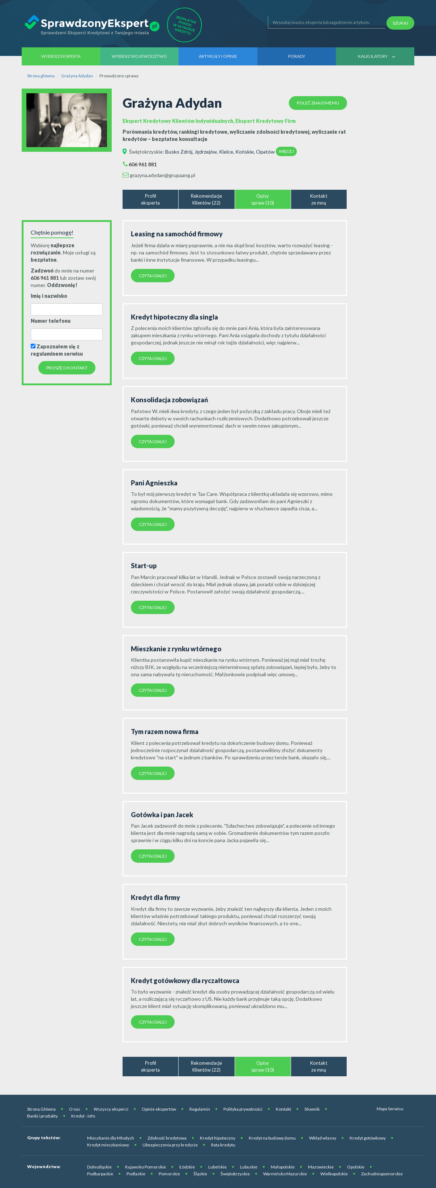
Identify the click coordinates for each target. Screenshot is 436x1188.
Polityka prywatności (242, 1109)
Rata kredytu (223, 1145)
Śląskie (200, 1173)
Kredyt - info (83, 1116)
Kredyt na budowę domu (272, 1138)
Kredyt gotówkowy (368, 1138)
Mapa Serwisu (390, 1108)
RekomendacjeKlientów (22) (206, 199)
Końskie (244, 152)
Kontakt (283, 1109)
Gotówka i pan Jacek (162, 815)
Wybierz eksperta (61, 56)
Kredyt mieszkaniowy (108, 1145)
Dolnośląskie (99, 1167)
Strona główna (41, 75)
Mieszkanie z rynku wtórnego (176, 649)
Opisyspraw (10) (262, 199)
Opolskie (355, 1167)
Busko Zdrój (178, 152)
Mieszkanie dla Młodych (110, 1138)
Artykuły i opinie (218, 56)
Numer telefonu (50, 321)
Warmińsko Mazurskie (285, 1173)
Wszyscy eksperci (111, 1109)
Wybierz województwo (139, 56)
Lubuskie (248, 1167)
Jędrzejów (206, 152)
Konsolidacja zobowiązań (169, 400)
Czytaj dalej (153, 275)
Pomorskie (169, 1173)
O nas (74, 1109)
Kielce (226, 152)
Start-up (144, 566)
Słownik (312, 1109)
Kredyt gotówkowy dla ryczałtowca (185, 981)
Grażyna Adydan (77, 75)
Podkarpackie (100, 1173)
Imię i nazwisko (49, 296)
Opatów (265, 152)
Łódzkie (187, 1167)
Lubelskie (217, 1167)
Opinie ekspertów (159, 1109)
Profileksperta (150, 199)
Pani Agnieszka (154, 483)
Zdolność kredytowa (167, 1138)
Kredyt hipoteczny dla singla (174, 317)
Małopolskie (283, 1167)
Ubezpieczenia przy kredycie (170, 1145)
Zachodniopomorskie (382, 1173)
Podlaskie (136, 1173)
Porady (296, 56)
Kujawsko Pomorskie (145, 1167)
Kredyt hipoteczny (217, 1138)
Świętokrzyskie (146, 152)
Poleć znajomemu (318, 103)
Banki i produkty (42, 1116)
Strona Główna (41, 1109)
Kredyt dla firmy (155, 897)
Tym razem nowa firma (164, 731)
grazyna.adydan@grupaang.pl (162, 175)
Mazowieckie (321, 1167)
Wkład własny (322, 1138)
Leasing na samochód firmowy (177, 234)
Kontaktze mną (318, 199)
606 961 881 (143, 164)
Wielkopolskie (334, 1173)
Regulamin (199, 1109)
